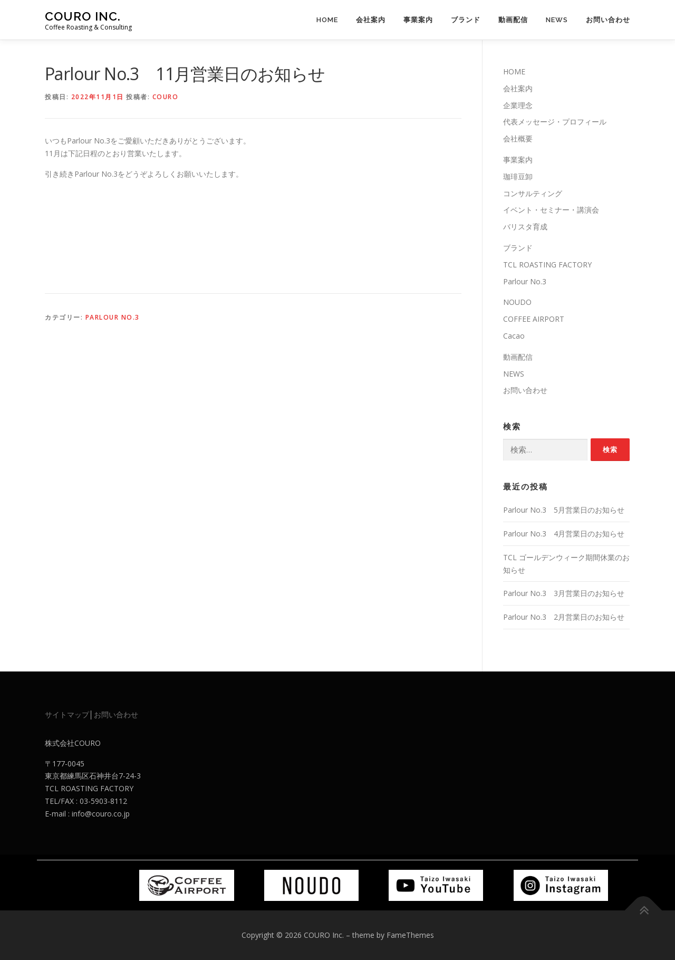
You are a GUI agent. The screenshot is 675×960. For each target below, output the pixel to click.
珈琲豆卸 (518, 176)
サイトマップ (67, 714)
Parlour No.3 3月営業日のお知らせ (563, 593)
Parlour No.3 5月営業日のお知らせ (563, 510)
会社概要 (518, 138)
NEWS (557, 20)
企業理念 (518, 105)
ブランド (465, 20)
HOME (327, 20)
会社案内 (370, 20)
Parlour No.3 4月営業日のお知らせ (563, 534)
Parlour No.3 (112, 317)
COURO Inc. (83, 16)
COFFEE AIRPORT (533, 319)
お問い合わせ (608, 20)
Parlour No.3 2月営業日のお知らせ (563, 617)
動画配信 (513, 20)
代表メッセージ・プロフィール (554, 122)
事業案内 (418, 20)
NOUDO (517, 302)
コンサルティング (532, 193)
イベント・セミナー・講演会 (551, 210)
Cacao (514, 336)
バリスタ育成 (525, 227)
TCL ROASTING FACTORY (547, 265)
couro (165, 96)
